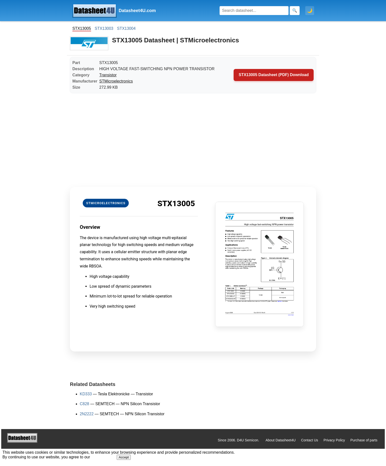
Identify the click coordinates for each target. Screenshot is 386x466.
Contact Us (309, 440)
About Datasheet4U (281, 440)
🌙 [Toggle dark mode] (309, 10)
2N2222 (87, 414)
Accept (124, 457)
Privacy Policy (334, 440)
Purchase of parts (363, 440)
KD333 (86, 394)
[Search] (254, 10)
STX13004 (126, 28)
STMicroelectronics (116, 81)
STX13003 (104, 28)
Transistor (108, 75)
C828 (84, 404)
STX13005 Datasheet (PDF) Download (274, 75)
